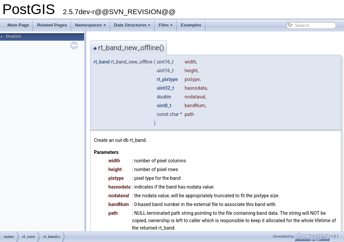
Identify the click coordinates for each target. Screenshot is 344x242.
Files (166, 25)
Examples (191, 25)
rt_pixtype (167, 79)
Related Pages (52, 25)
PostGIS (13, 36)
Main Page (18, 25)
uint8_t (164, 105)
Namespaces (90, 25)
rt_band (102, 62)
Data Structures (132, 25)
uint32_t (165, 88)
